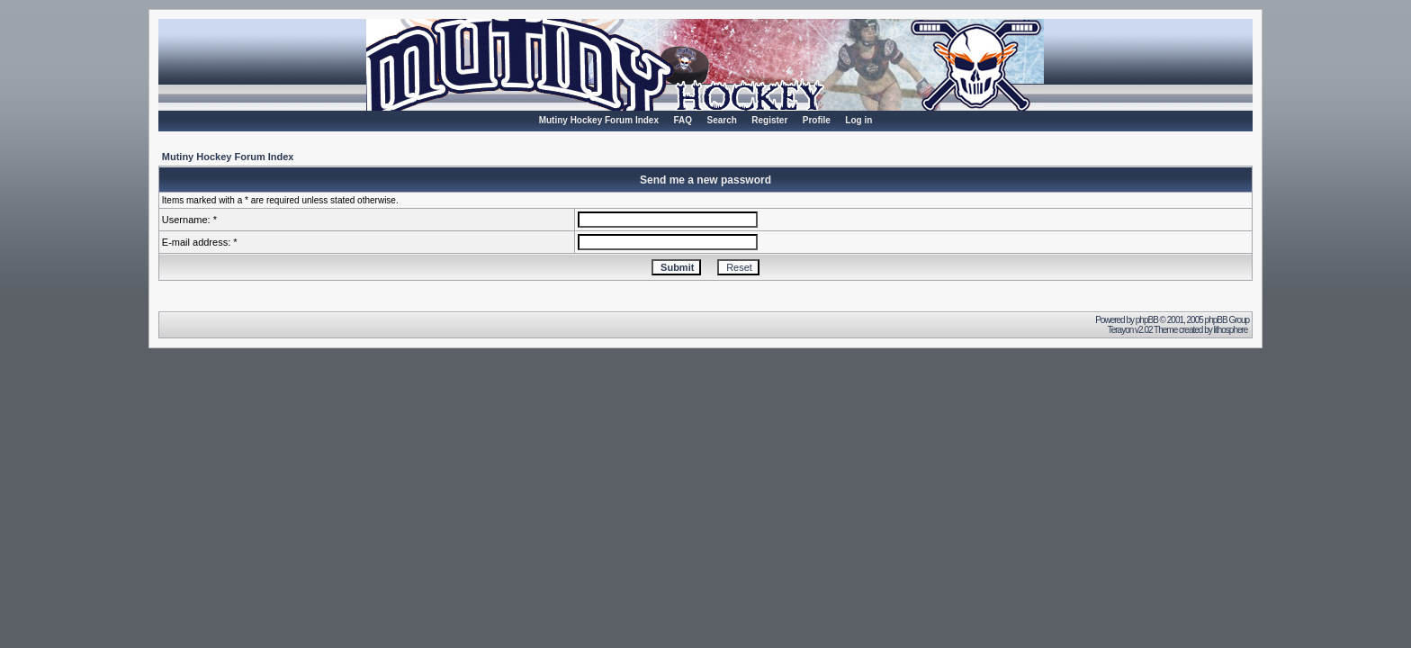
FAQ (682, 120)
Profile (817, 120)
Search (721, 120)
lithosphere (1231, 330)
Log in (858, 120)
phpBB (1147, 320)
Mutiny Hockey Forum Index (599, 120)
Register (769, 120)
